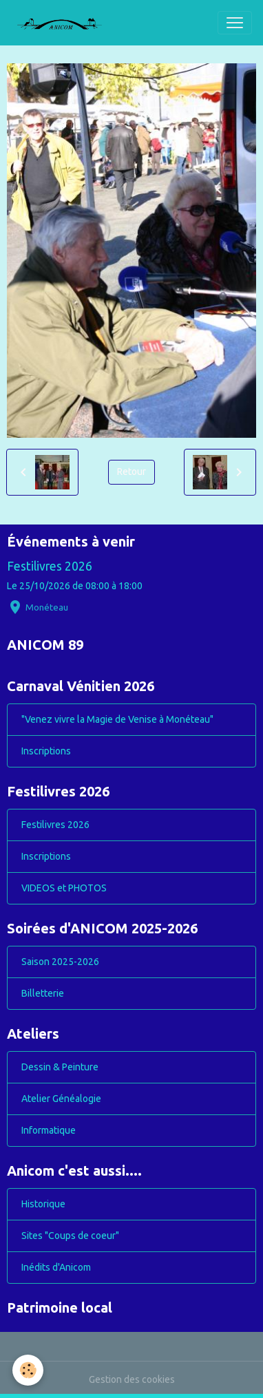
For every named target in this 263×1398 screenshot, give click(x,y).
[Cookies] (27, 1370)
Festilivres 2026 (49, 566)
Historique (43, 1203)
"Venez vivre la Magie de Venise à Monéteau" (117, 719)
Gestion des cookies (132, 1379)
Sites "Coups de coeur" (70, 1235)
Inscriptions (46, 750)
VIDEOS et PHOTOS (64, 887)
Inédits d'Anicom (56, 1267)
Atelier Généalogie (61, 1098)
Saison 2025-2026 (60, 961)
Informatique (48, 1130)
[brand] (64, 22)
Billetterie (42, 993)
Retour (131, 471)
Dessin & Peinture (59, 1066)
